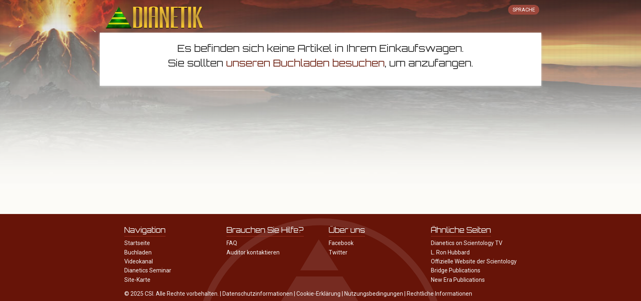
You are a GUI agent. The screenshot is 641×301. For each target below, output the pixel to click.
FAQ (231, 243)
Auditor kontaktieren (253, 252)
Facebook (341, 243)
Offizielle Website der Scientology (474, 261)
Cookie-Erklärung (318, 293)
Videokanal (138, 261)
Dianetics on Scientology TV (466, 243)
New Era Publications (458, 279)
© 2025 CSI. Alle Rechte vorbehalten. (171, 293)
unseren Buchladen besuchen (305, 63)
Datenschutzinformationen (257, 293)
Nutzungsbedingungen (373, 293)
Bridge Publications (455, 270)
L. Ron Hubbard (450, 252)
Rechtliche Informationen (439, 293)
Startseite (137, 243)
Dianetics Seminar (147, 270)
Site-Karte (137, 279)
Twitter (338, 252)
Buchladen (138, 252)
